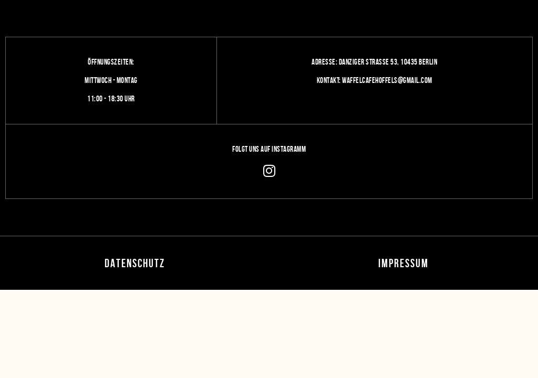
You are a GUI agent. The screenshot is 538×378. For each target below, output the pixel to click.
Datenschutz (135, 263)
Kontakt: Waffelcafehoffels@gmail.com (374, 80)
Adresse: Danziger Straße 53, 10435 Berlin (374, 62)
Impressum (403, 263)
